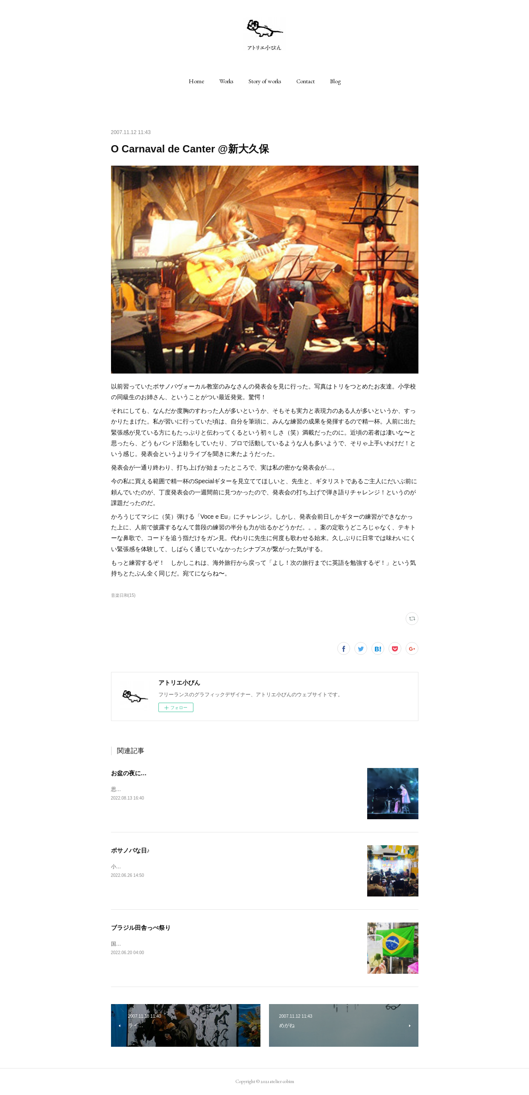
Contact (305, 81)
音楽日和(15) (123, 595)
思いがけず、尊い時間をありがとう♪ (153, 789)
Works (226, 81)
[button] (196, 81)
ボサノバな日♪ (130, 850)
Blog (335, 81)
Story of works (264, 81)
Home (196, 81)
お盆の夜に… (129, 773)
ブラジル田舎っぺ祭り (141, 927)
